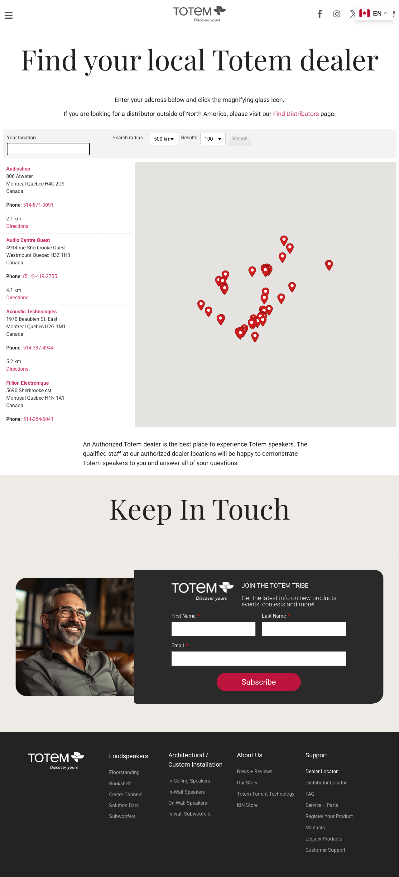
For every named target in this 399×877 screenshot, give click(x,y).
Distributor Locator (326, 773)
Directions (17, 216)
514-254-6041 (38, 409)
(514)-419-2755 (40, 266)
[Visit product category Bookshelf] (137, 773)
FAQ (310, 784)
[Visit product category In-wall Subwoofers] (199, 803)
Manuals (315, 818)
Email (178, 635)
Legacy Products (323, 829)
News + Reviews (254, 761)
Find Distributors (296, 114)
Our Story (247, 773)
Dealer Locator (321, 761)
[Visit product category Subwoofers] (137, 806)
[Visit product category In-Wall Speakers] (199, 782)
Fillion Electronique (27, 373)
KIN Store (247, 795)
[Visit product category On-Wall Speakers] (199, 793)
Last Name (274, 606)
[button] (265, 261)
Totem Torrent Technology (266, 784)
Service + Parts (321, 795)
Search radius (140, 138)
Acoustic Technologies (31, 302)
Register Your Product (329, 806)
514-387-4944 (38, 338)
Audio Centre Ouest (28, 230)
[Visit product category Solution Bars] (137, 795)
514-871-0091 (38, 195)
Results (202, 138)
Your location (21, 138)
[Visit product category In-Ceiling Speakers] (199, 770)
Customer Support (325, 840)
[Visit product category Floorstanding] (137, 762)
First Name (184, 606)
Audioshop (18, 159)
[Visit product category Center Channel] (137, 784)
